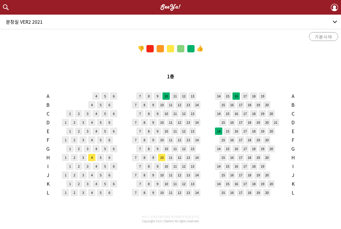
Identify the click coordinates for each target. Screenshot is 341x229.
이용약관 (163, 216)
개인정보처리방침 (180, 216)
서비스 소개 (148, 216)
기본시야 (323, 37)
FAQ (197, 216)
